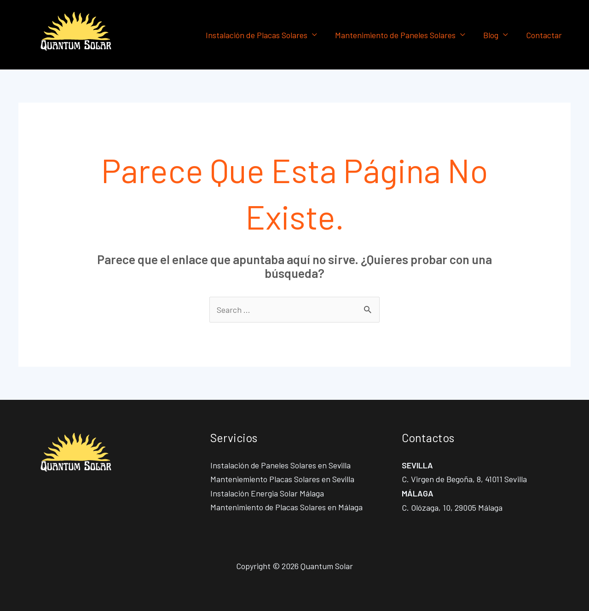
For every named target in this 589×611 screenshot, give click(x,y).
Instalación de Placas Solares (261, 35)
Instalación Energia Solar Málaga (267, 493)
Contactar (544, 35)
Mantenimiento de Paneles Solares (398, 35)
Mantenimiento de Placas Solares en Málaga (286, 507)
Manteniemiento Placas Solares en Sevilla (282, 479)
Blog (492, 35)
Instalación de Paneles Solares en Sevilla (281, 465)
